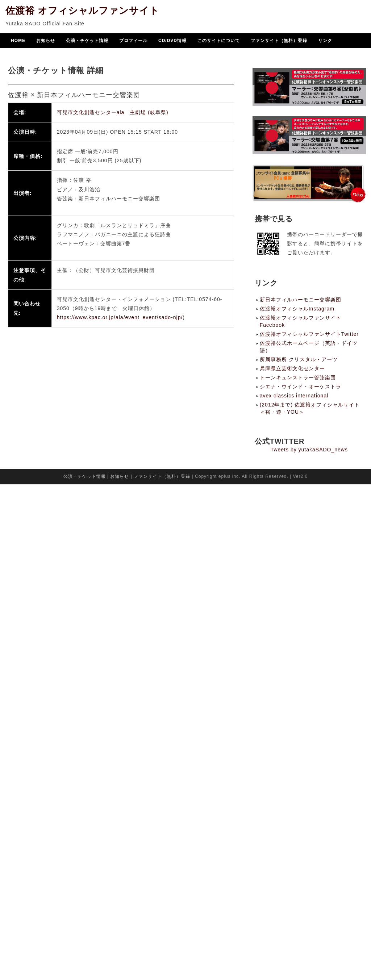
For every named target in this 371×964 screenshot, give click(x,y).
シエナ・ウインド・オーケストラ (300, 386)
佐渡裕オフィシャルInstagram (297, 309)
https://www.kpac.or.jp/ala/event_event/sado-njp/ (120, 317)
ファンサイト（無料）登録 (279, 41)
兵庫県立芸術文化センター (292, 368)
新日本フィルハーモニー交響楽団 (300, 299)
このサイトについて (218, 41)
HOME (18, 41)
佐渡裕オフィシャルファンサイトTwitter (309, 334)
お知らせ (45, 41)
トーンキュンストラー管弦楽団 (298, 377)
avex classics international (294, 395)
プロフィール (133, 41)
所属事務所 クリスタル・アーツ (299, 359)
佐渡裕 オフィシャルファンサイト (82, 11)
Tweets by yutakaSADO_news (309, 449)
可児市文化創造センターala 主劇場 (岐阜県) (112, 112)
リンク (325, 41)
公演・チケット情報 (87, 41)
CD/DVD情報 (172, 41)
